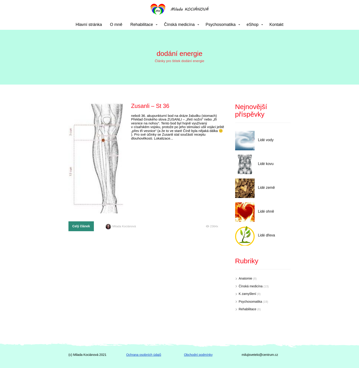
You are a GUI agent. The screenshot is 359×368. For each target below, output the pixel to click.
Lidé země (266, 187)
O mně (116, 24)
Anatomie (245, 278)
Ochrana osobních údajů (143, 355)
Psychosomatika (221, 24)
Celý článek (81, 226)
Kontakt (276, 24)
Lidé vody (266, 140)
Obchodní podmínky (198, 355)
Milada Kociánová (121, 226)
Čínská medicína (179, 24)
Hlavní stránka (89, 24)
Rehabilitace (141, 24)
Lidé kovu (266, 164)
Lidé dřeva (266, 235)
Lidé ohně (266, 211)
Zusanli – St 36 (150, 106)
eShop (252, 24)
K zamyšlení (247, 294)
